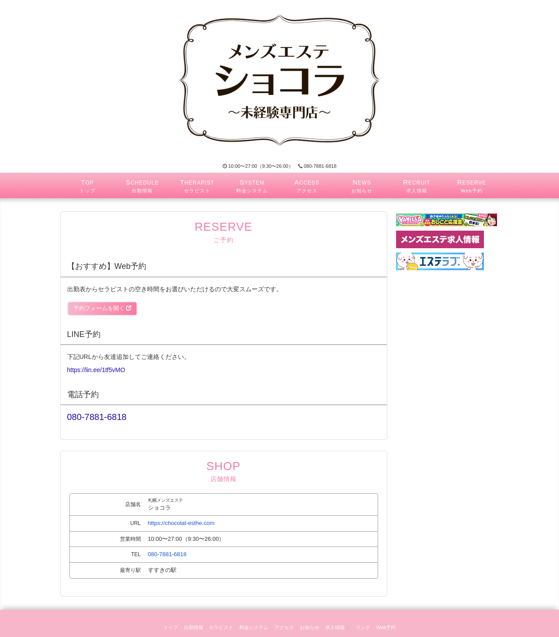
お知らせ (309, 627)
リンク (363, 627)
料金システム (253, 627)
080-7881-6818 (317, 166)
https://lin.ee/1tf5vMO (96, 369)
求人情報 (337, 627)
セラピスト (221, 627)
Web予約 (386, 627)
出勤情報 (193, 627)
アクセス (284, 627)
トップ (170, 627)
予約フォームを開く (102, 308)
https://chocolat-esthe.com (181, 523)
